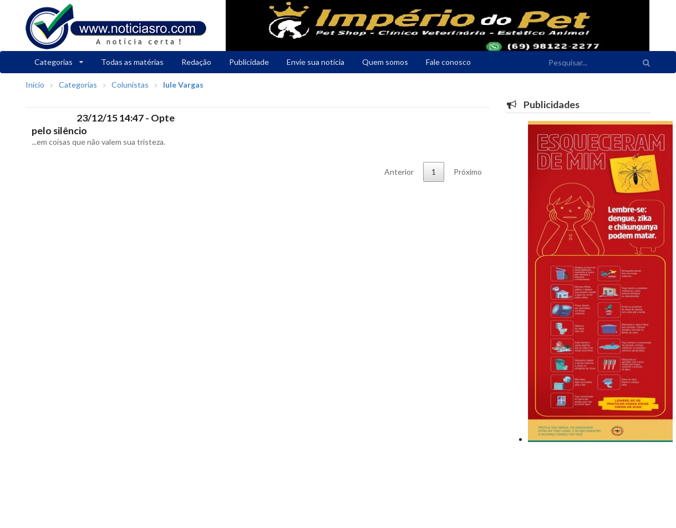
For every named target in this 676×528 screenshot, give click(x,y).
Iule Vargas (183, 85)
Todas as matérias (132, 62)
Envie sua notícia (315, 62)
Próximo (468, 171)
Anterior (399, 171)
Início (35, 85)
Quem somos (385, 62)
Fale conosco (448, 62)
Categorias (58, 62)
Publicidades (543, 104)
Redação (196, 62)
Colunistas (130, 85)
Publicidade (249, 62)
